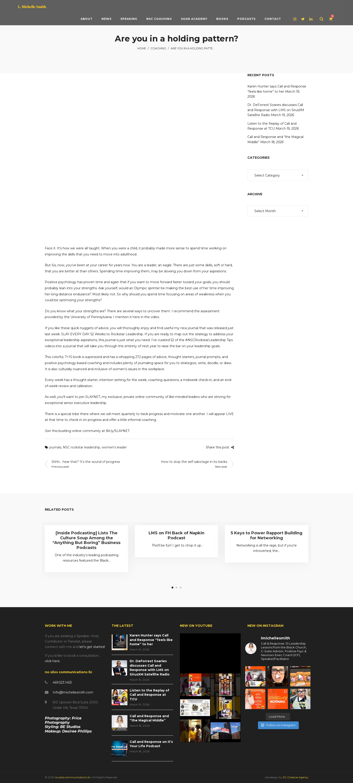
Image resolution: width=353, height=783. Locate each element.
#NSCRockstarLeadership (205, 340)
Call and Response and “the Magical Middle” (149, 718)
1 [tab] (172, 587)
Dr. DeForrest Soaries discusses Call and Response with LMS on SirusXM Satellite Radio (275, 110)
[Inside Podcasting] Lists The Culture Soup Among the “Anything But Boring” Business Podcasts (86, 540)
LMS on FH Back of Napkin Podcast (176, 535)
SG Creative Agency (295, 777)
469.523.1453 (62, 682)
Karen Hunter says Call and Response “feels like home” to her (151, 639)
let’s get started (91, 647)
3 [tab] (180, 587)
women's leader (114, 447)
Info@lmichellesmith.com (73, 692)
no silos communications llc (73, 777)
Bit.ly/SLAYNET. (118, 431)
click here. (52, 661)
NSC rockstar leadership (81, 447)
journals (55, 447)
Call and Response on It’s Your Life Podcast (151, 744)
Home (141, 48)
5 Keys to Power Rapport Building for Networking (266, 535)
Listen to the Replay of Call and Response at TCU (149, 694)
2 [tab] (176, 587)
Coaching (158, 48)
